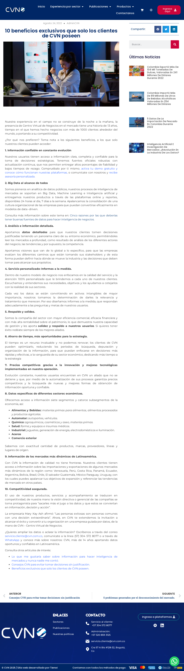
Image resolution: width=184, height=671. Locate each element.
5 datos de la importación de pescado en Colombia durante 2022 (162, 123)
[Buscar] (175, 44)
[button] (157, 29)
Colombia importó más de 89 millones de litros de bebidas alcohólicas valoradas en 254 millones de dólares (161, 98)
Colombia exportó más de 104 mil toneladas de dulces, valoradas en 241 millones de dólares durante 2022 (163, 72)
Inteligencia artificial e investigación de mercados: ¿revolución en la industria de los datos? (163, 148)
